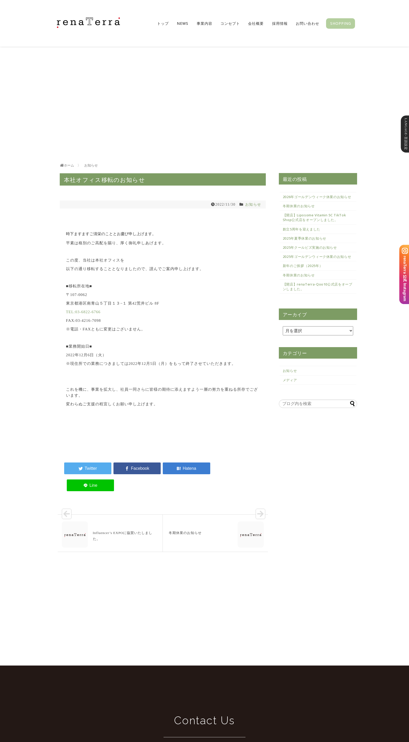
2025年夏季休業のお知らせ (304, 238)
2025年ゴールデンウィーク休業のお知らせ (317, 256)
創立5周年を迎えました (301, 229)
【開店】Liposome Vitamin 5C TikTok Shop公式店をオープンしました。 (314, 217)
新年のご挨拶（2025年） (303, 265)
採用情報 (280, 23)
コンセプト (230, 23)
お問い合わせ (307, 23)
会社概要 (256, 23)
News (182, 23)
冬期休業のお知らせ (299, 206)
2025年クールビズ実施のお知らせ (310, 247)
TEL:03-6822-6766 (83, 312)
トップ (163, 23)
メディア (290, 380)
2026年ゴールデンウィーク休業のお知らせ (317, 196)
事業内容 (204, 23)
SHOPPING (340, 23)
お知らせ (253, 204)
